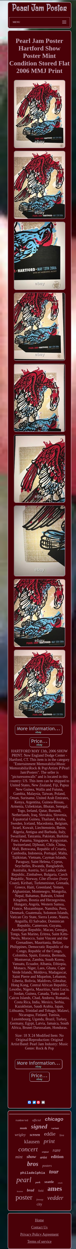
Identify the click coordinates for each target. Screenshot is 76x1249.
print (49, 1141)
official (36, 1120)
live (62, 1135)
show (31, 1156)
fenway (39, 1199)
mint (19, 1157)
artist (43, 1157)
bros (32, 1163)
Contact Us (39, 1227)
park (38, 1182)
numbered (22, 1120)
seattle (49, 1182)
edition (57, 1156)
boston (20, 1191)
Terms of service (39, 1241)
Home (39, 1220)
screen (35, 1135)
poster (24, 1197)
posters (47, 1165)
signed (39, 1126)
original (45, 1152)
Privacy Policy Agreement (39, 1234)
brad (30, 1190)
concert (28, 1149)
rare (57, 1150)
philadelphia (32, 1173)
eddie (49, 1134)
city (39, 1204)
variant (55, 1128)
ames (54, 1188)
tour (54, 1172)
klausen (32, 1141)
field (41, 1190)
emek (60, 1183)
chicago (54, 1119)
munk (23, 1128)
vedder (55, 1198)
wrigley (20, 1135)
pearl (23, 1180)
